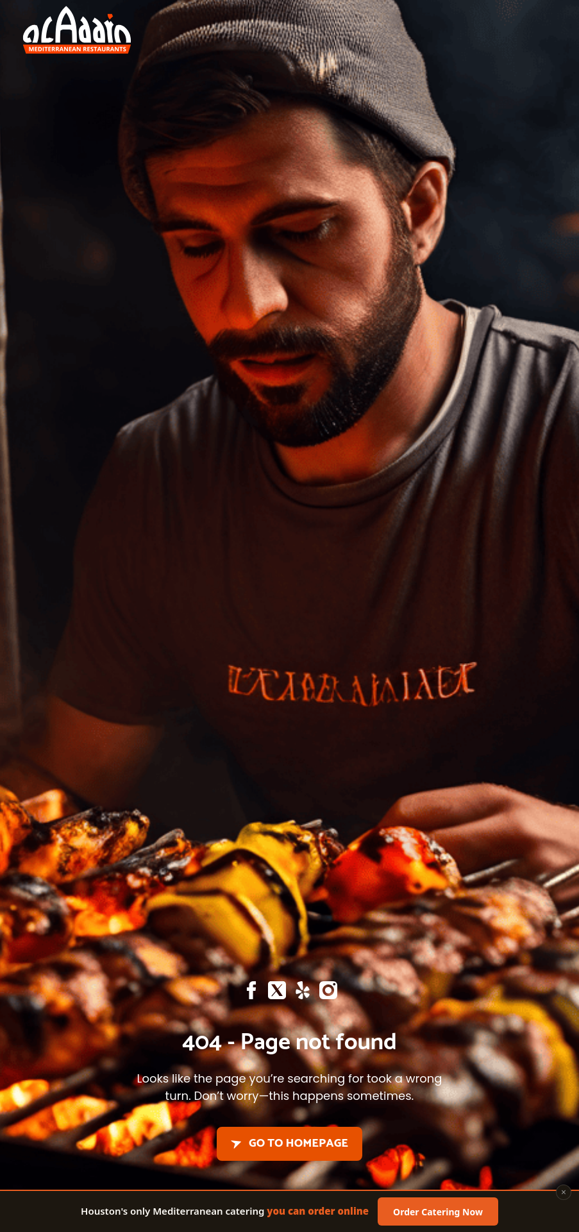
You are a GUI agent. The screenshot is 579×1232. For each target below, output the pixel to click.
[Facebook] (251, 993)
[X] (277, 993)
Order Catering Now (438, 1213)
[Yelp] (303, 993)
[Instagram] (328, 993)
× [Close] (563, 1194)
